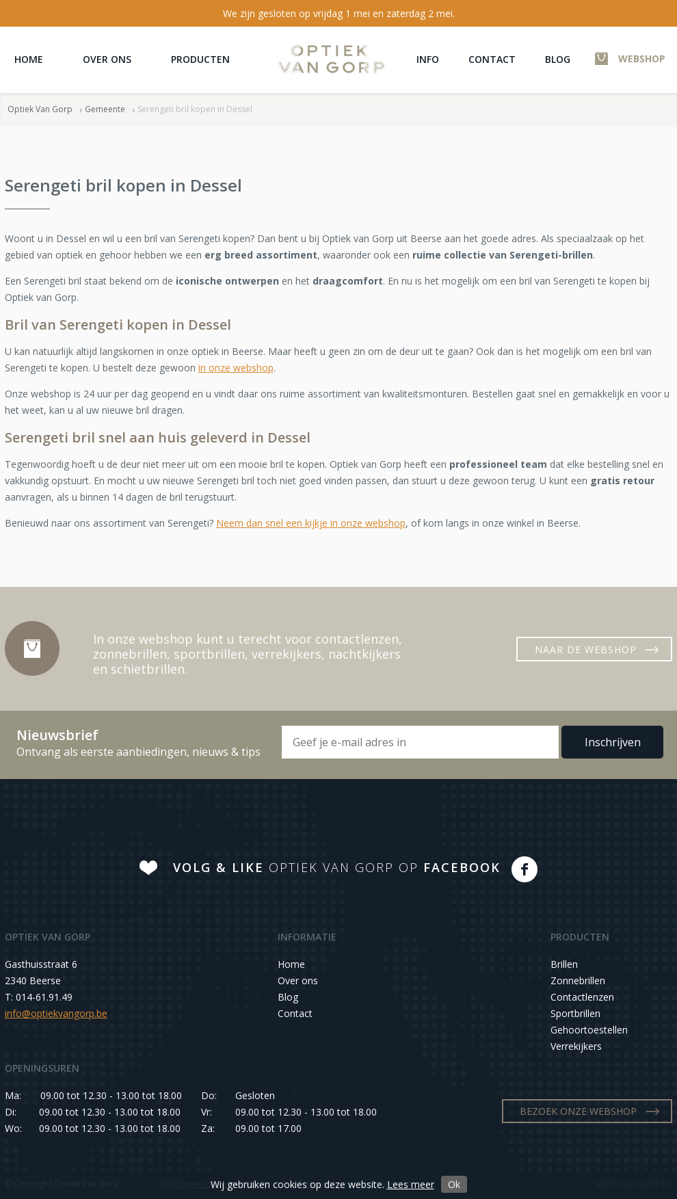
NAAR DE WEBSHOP (586, 649)
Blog (557, 59)
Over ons (107, 59)
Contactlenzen (582, 996)
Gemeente (105, 109)
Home (28, 59)
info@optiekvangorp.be (56, 1013)
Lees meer (410, 1184)
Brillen (564, 964)
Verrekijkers (576, 1046)
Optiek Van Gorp (331, 59)
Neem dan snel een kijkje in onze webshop (311, 522)
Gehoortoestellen (589, 1029)
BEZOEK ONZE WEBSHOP (578, 1111)
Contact (492, 59)
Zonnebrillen (577, 980)
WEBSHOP (641, 58)
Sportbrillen (575, 1013)
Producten (200, 59)
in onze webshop (236, 367)
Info (427, 59)
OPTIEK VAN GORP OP (337, 867)
